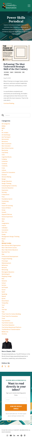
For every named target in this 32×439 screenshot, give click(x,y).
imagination (5, 223)
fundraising (5, 201)
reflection (5, 265)
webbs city (5, 332)
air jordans (6, 72)
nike (23, 72)
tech (3, 305)
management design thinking (10, 236)
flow (3, 197)
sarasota (4, 281)
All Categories (6, 124)
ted (3, 307)
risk (3, 278)
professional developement (10, 256)
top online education (8, 325)
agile (3, 128)
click (3, 154)
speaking (4, 294)
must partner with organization (11, 245)
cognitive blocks (7, 157)
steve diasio (5, 301)
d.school (4, 174)
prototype (5, 261)
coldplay (4, 159)
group (3, 210)
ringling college (7, 276)
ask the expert (6, 137)
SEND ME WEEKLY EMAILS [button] (16, 407)
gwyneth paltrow (7, 214)
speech (4, 296)
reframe (4, 267)
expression (5, 190)
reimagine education (8, 272)
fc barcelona (5, 194)
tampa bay (5, 303)
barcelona (5, 141)
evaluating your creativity (9, 186)
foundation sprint (7, 199)
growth (4, 212)
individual (4, 228)
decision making (6, 177)
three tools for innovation (10, 316)
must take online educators (10, 250)
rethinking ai (6, 274)
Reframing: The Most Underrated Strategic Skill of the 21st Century (16, 66)
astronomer (5, 139)
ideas (3, 219)
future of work (6, 208)
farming (4, 192)
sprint (3, 298)
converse (4, 163)
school (4, 283)
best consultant (6, 143)
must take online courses (9, 247)
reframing (6, 74)
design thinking (6, 183)
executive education (7, 188)
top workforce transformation (11, 329)
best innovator (6, 146)
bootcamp (5, 150)
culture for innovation (8, 172)
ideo (3, 221)
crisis (3, 168)
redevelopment (6, 263)
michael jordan (18, 72)
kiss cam (4, 232)
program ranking (7, 258)
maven (3, 239)
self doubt (5, 287)
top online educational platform (11, 327)
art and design (6, 135)
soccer (4, 290)
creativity (4, 166)
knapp (4, 234)
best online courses (7, 148)
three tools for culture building (11, 314)
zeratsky (4, 334)
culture (4, 170)
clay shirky (5, 152)
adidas (3, 126)
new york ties (6, 252)
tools (3, 318)
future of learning (7, 205)
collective (5, 161)
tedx (3, 312)
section (4, 285)
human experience (7, 216)
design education (7, 181)
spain (3, 292)
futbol (4, 203)
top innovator (6, 320)
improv (11, 72)
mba (3, 241)
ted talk (4, 309)
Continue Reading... (9, 103)
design (4, 179)
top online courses (7, 323)
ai (2, 130)
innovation (5, 230)
